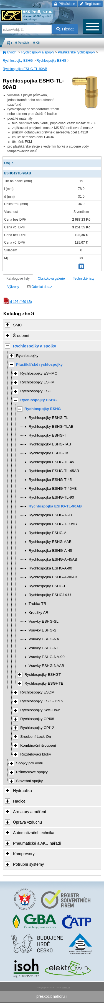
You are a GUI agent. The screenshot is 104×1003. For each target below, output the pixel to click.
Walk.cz (66, 987)
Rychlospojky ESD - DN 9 (42, 701)
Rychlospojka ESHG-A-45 (50, 550)
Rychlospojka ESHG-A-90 (50, 568)
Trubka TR (37, 604)
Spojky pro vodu (29, 763)
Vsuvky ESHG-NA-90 (47, 657)
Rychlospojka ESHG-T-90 (50, 515)
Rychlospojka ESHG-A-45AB (53, 559)
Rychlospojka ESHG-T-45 (50, 480)
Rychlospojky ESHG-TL (48, 418)
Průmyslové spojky (32, 772)
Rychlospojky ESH (35, 391)
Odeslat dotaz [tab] (39, 287)
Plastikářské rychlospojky (76, 52)
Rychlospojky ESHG (18, 61)
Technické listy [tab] (83, 278)
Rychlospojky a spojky (37, 52)
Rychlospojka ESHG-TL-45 (51, 462)
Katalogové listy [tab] (18, 278)
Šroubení (21, 335)
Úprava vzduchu (27, 822)
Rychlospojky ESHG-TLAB (51, 426)
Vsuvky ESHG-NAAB (46, 666)
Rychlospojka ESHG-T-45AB (53, 488)
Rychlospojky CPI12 (37, 728)
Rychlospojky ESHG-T (47, 435)
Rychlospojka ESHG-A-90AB (53, 577)
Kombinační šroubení (38, 745)
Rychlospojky (27, 356)
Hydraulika (22, 790)
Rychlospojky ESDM (37, 692)
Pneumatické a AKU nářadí (37, 843)
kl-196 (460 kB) (17, 302)
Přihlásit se (64, 4)
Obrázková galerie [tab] (51, 278)
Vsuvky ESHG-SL (44, 621)
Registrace (90, 4)
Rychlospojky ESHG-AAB (50, 542)
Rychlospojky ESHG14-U (50, 595)
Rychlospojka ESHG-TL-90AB (25, 69)
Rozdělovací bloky (35, 754)
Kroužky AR (38, 612)
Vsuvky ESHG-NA (44, 639)
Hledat (65, 29)
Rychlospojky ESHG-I (47, 586)
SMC (17, 325)
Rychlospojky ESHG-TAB (50, 444)
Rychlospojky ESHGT (42, 674)
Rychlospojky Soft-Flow (40, 710)
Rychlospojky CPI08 (37, 719)
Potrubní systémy (28, 864)
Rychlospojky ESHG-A (48, 533)
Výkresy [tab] (13, 287)
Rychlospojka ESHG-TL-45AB (54, 471)
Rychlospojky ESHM (37, 382)
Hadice (19, 801)
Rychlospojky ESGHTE (43, 683)
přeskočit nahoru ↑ (52, 996)
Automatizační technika (33, 833)
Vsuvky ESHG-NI (43, 648)
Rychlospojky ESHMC (38, 373)
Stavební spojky (29, 781)
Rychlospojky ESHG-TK (49, 453)
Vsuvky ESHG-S (42, 630)
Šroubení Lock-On (35, 736)
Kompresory (24, 854)
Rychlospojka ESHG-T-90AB (53, 524)
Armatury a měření (29, 811)
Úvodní (12, 52)
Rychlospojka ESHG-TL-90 (51, 497)
